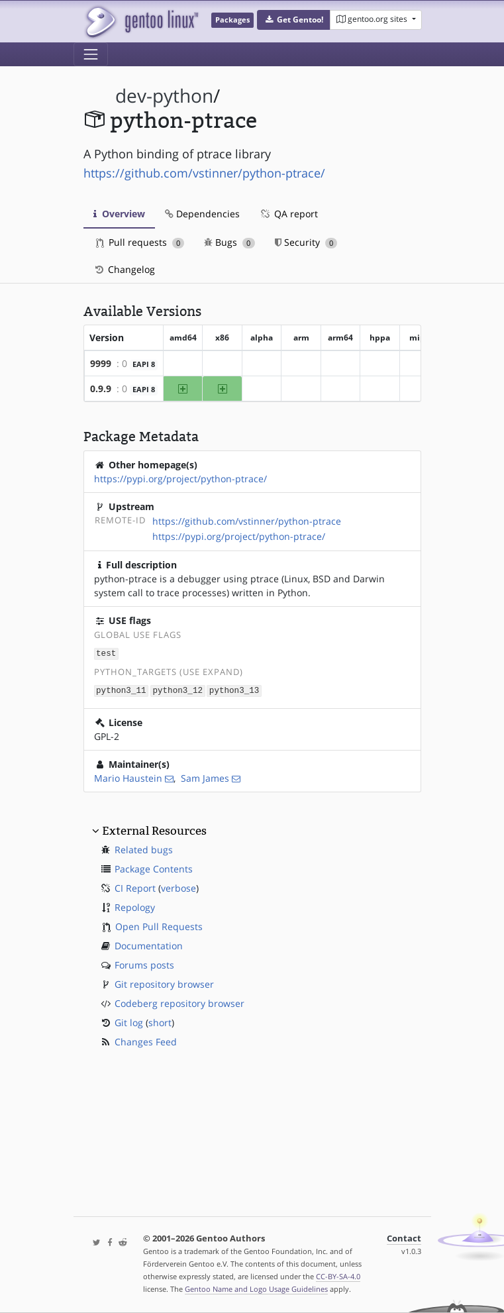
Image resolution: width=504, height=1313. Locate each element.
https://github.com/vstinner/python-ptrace (246, 521)
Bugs (229, 242)
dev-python (164, 95)
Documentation (149, 944)
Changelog (124, 269)
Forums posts (144, 963)
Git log (129, 1021)
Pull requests (140, 242)
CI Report (135, 886)
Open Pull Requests (159, 925)
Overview (119, 213)
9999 (100, 363)
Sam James (205, 776)
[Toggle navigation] (91, 54)
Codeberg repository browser (179, 1002)
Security (306, 242)
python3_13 (234, 689)
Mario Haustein (128, 776)
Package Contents (154, 867)
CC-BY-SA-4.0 (338, 1276)
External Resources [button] (154, 829)
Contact (404, 1238)
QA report (289, 213)
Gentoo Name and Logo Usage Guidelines (256, 1289)
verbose (178, 886)
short (160, 1021)
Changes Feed (146, 1040)
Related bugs (144, 848)
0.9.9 (100, 388)
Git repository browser (164, 982)
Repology (135, 906)
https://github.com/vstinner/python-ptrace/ (204, 173)
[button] (293, 20)
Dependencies (202, 213)
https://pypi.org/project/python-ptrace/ (180, 478)
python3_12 (177, 689)
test (106, 652)
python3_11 (121, 689)
